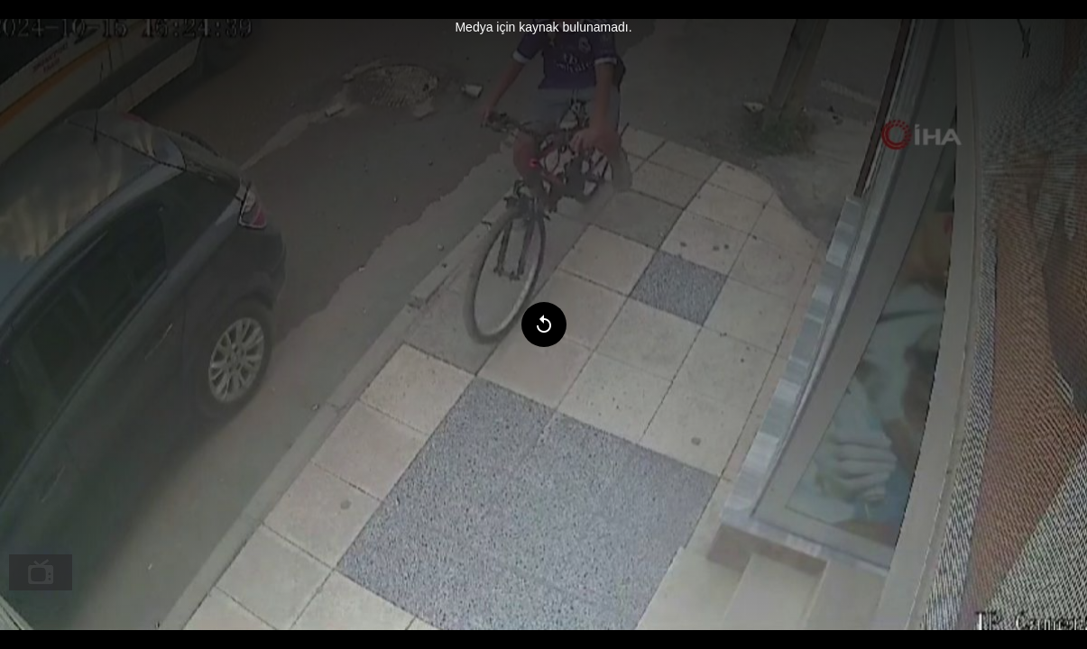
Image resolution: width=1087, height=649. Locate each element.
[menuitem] (40, 572)
